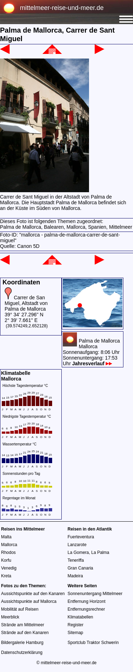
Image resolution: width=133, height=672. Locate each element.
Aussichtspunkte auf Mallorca (28, 601)
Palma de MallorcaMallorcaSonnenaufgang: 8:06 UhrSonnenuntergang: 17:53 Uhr (91, 352)
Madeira (75, 575)
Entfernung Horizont (87, 601)
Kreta (6, 575)
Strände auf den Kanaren (25, 632)
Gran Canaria (80, 568)
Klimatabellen (80, 617)
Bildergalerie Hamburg (22, 642)
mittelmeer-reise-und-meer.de (62, 7)
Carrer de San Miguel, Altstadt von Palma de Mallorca (26, 303)
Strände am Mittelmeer (22, 624)
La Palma (100, 552)
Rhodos (8, 552)
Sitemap (75, 632)
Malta (6, 536)
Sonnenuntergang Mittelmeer (95, 593)
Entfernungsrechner (86, 609)
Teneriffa (76, 560)
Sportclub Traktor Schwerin (93, 642)
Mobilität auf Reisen (19, 609)
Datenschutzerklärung (22, 652)
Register (76, 624)
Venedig (8, 568)
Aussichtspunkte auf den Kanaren (33, 593)
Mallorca (9, 544)
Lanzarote (77, 544)
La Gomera (78, 552)
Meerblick (10, 617)
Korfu (6, 560)
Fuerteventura (81, 536)
